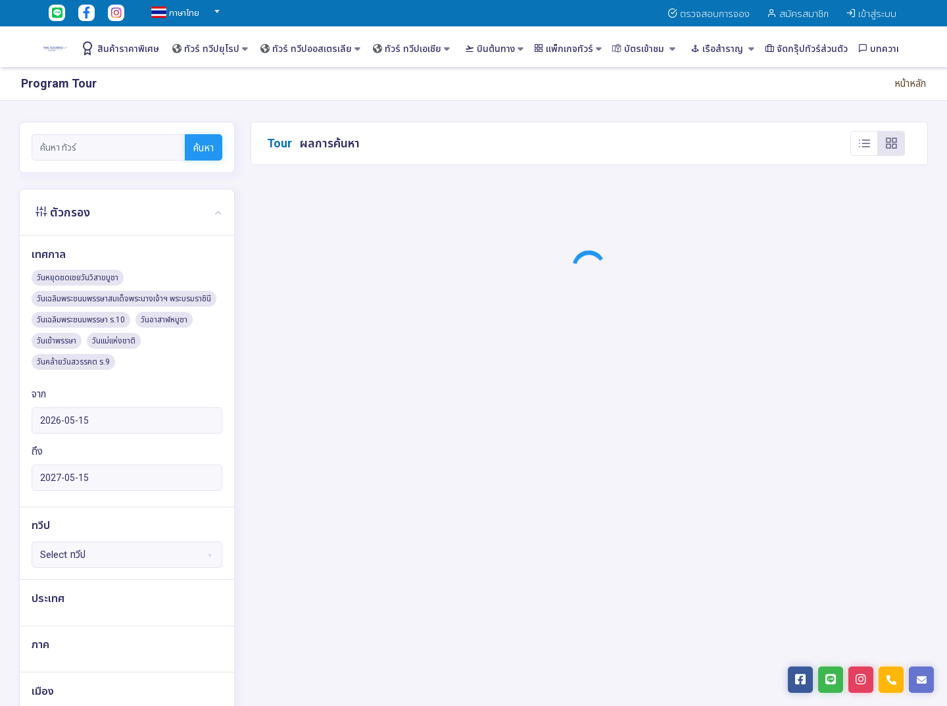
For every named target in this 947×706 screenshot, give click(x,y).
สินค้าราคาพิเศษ (120, 48)
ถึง (37, 451)
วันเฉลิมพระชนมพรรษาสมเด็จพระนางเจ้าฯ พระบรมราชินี (124, 298)
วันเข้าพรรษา (56, 340)
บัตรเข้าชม (643, 49)
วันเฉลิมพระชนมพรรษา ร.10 (81, 319)
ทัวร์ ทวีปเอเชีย (411, 49)
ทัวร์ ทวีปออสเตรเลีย (310, 49)
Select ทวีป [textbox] (62, 555)
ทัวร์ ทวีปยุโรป (210, 49)
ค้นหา (203, 148)
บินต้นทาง (494, 49)
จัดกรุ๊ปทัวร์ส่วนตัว (806, 49)
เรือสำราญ (722, 49)
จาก (39, 394)
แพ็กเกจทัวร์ (568, 49)
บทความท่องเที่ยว (897, 49)
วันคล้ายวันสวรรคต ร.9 (73, 361)
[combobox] (183, 7)
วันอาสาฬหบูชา (164, 319)
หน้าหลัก (910, 83)
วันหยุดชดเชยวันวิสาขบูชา (77, 277)
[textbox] (183, 13)
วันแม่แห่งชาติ (113, 340)
